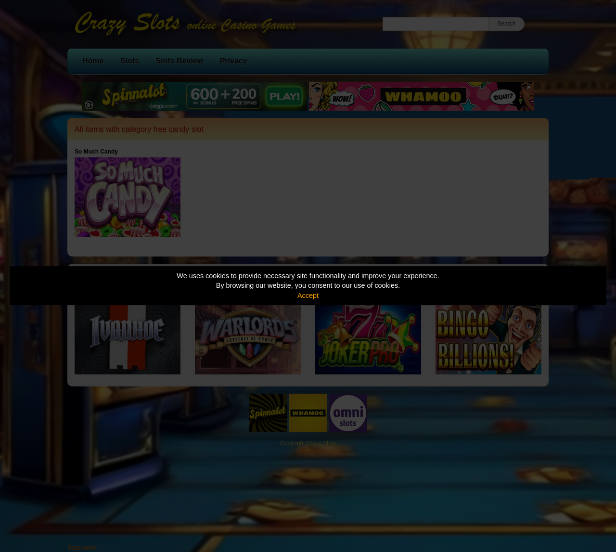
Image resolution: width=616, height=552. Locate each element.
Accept (308, 295)
